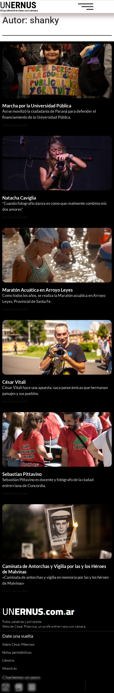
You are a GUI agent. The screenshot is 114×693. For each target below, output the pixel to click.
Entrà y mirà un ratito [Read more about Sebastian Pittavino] (15, 493)
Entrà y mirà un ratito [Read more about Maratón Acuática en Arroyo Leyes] (15, 309)
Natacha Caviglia (19, 197)
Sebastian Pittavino (22, 474)
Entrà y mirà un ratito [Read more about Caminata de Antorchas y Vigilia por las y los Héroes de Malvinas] (15, 591)
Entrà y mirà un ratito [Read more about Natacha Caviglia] (15, 217)
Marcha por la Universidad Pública (36, 105)
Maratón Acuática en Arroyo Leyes (37, 290)
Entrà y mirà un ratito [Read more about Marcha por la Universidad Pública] (15, 125)
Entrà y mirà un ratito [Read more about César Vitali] (15, 401)
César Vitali (14, 382)
